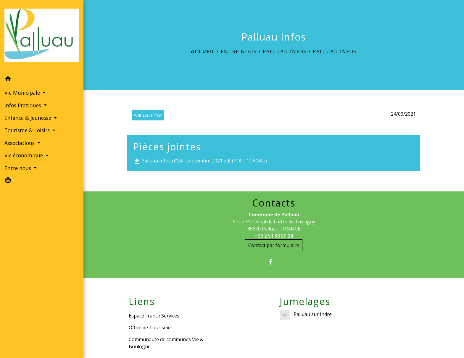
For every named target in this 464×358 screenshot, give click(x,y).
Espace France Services (154, 315)
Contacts (273, 203)
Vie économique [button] (24, 155)
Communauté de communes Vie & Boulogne (166, 343)
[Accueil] (41, 36)
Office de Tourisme (150, 327)
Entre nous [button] (18, 168)
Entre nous (239, 51)
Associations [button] (20, 142)
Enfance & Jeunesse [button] (28, 117)
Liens (142, 301)
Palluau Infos (285, 51)
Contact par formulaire (273, 245)
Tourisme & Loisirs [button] (27, 130)
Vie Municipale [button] (22, 92)
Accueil (203, 51)
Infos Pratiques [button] (23, 105)
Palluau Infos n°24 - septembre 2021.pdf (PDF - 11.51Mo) (200, 161)
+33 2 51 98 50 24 (274, 236)
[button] (41, 79)
